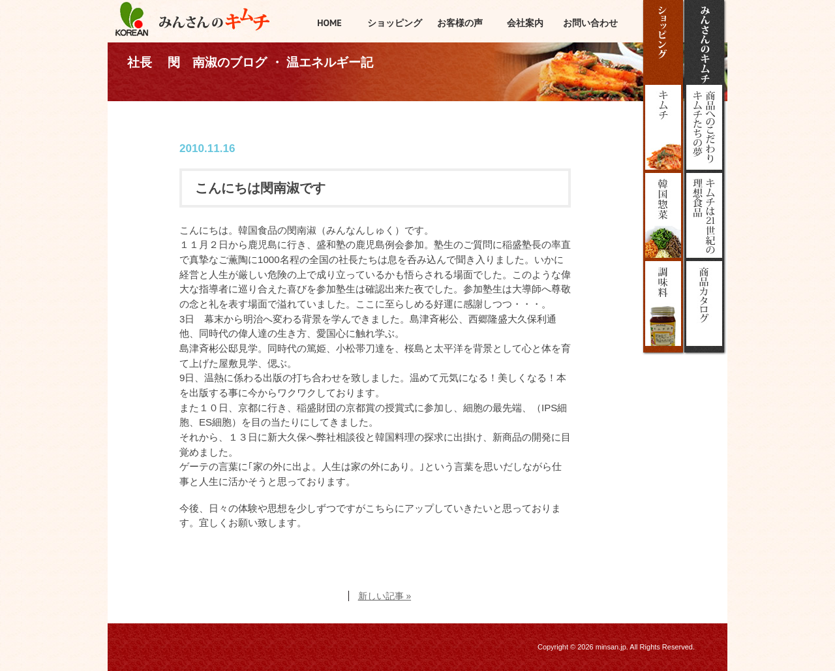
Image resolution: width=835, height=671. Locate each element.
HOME (329, 23)
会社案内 (525, 23)
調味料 (663, 303)
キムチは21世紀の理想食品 (704, 215)
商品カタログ (704, 303)
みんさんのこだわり (704, 127)
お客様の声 (460, 23)
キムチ (663, 127)
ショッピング (663, 42)
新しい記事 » (384, 596)
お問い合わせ (590, 23)
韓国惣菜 (663, 215)
